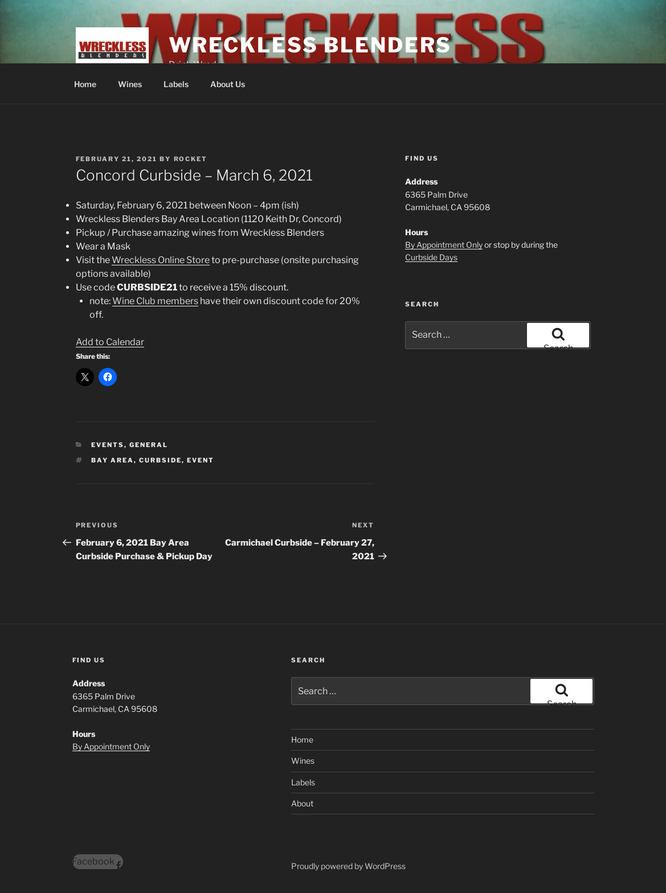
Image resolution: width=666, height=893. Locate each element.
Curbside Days (431, 257)
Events (107, 445)
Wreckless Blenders (310, 45)
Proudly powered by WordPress (348, 866)
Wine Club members (155, 301)
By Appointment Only (444, 244)
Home (85, 84)
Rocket (191, 159)
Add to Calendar (110, 342)
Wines (130, 84)
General (148, 445)
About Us (227, 84)
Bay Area (112, 460)
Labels (176, 84)
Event (200, 460)
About (302, 803)
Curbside (160, 460)
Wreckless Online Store (161, 260)
